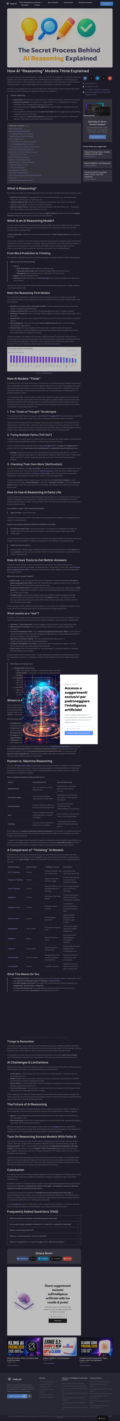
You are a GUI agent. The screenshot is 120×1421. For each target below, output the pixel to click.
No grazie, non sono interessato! (60, 746)
